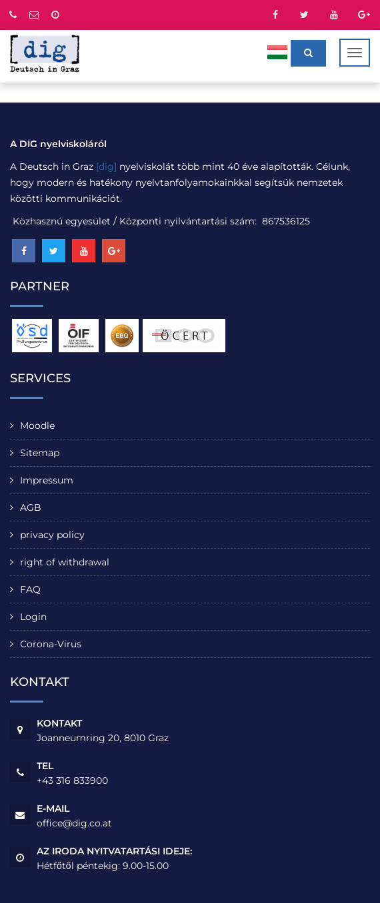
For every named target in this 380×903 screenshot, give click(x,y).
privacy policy (52, 535)
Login (33, 617)
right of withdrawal (64, 562)
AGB (30, 507)
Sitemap (39, 453)
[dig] (106, 166)
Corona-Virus (50, 644)
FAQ (30, 589)
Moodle (37, 426)
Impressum (46, 480)
